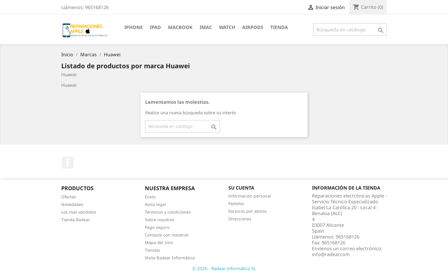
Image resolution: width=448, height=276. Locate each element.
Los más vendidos (78, 212)
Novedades (72, 204)
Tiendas (152, 250)
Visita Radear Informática (170, 257)
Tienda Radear (75, 219)
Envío (150, 197)
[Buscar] (350, 29)
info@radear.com (331, 254)
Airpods (252, 27)
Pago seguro (157, 227)
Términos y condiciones (168, 212)
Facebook (68, 162)
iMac (206, 27)
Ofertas (68, 197)
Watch (227, 27)
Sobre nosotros (159, 219)
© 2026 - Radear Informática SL (224, 268)
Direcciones (239, 219)
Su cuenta (241, 188)
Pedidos (236, 203)
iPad (155, 27)
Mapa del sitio (159, 242)
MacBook (180, 27)
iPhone (133, 27)
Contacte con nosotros (167, 235)
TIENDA (279, 27)
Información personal (249, 196)
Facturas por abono (247, 211)
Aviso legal (155, 204)
